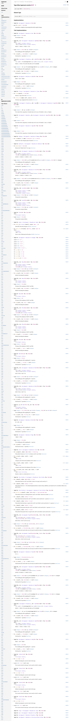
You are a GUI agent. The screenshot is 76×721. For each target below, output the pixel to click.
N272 (2, 525)
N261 (2, 502)
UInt (35, 515)
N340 (2, 658)
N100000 (3, 115)
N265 (2, 511)
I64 (18, 245)
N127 (2, 231)
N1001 (2, 138)
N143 (2, 268)
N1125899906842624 (4, 204)
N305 (2, 591)
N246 (2, 474)
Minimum (17, 266)
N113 (2, 205)
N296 (2, 573)
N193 (2, 368)
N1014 (2, 161)
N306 (2, 593)
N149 (2, 279)
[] (67, 4)
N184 (2, 351)
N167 (2, 314)
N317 (2, 612)
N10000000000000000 (5, 133)
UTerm (29, 557)
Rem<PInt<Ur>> (4, 82)
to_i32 (17, 254)
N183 (2, 350)
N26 (2, 499)
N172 (2, 327)
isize (22, 247)
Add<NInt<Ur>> (4, 20)
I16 (18, 241)
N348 (2, 673)
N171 (2, 323)
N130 (2, 238)
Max (23, 262)
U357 (28, 8)
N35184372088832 (4, 681)
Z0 (34, 76)
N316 (2, 611)
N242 (2, 468)
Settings (67, 2)
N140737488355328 (4, 263)
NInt (25, 8)
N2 (1, 379)
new (2, 12)
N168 (2, 317)
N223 (2, 430)
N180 (2, 343)
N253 (2, 488)
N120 (2, 220)
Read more (28, 56)
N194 (2, 369)
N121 (2, 222)
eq (16, 479)
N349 (2, 675)
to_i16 (17, 251)
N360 (2, 698)
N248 (2, 478)
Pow (29, 515)
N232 (2, 450)
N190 (2, 363)
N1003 (2, 141)
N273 (2, 527)
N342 (2, 662)
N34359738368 (3, 665)
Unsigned (21, 23)
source (64, 4)
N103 (2, 181)
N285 (2, 552)
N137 (2, 253)
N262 (2, 504)
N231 (2, 448)
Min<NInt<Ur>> (4, 55)
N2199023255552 (4, 422)
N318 (2, 614)
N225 (2, 433)
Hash (2, 46)
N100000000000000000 (5, 135)
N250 (2, 483)
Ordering (35, 451)
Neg (2, 68)
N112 (2, 202)
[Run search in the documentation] (39, 2)
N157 (2, 294)
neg (16, 444)
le (16, 501)
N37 (2, 716)
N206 (2, 394)
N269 (2, 519)
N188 (2, 358)
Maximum (17, 312)
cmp (16, 451)
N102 (2, 171)
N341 (2, 660)
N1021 (2, 174)
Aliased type (4, 8)
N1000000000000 (4, 126)
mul (16, 362)
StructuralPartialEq (4, 84)
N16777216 (3, 315)
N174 (2, 330)
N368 (2, 713)
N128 (2, 233)
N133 (2, 245)
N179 (2, 340)
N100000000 (3, 120)
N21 (2, 402)
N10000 (2, 113)
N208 (2, 397)
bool (34, 479)
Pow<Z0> (2, 79)
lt (16, 496)
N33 (2, 637)
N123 (2, 225)
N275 (2, 532)
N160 (2, 300)
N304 (2, 589)
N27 (2, 520)
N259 (2, 497)
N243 (2, 470)
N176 (2, 335)
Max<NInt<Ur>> (4, 50)
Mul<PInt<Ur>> (3, 63)
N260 (2, 501)
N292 (2, 566)
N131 (2, 240)
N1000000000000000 (5, 131)
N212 (2, 407)
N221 (2, 427)
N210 (2, 404)
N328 (2, 634)
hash (17, 224)
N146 (2, 274)
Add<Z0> (2, 23)
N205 (2, 392)
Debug (2, 33)
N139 (2, 258)
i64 (21, 245)
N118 (2, 215)
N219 (2, 420)
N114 (2, 207)
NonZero (2, 69)
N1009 (2, 151)
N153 (2, 287)
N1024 (2, 179)
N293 (2, 568)
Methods (3, 10)
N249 (2, 479)
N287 (2, 555)
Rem (35, 566)
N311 (2, 603)
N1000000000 (3, 121)
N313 (2, 606)
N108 (2, 192)
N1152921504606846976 (5, 210)
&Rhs (26, 483)
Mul (20, 353)
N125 (2, 228)
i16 (21, 241)
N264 (2, 509)
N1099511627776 (4, 195)
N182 (2, 348)
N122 (2, 223)
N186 (2, 355)
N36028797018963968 (5, 699)
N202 (2, 386)
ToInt (20, 654)
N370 (2, 717)
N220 (2, 425)
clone (17, 93)
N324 (2, 626)
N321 (2, 621)
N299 (2, 578)
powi (17, 528)
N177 (2, 337)
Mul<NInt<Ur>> (4, 61)
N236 (2, 456)
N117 (2, 213)
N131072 (2, 241)
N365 (2, 708)
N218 (2, 419)
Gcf (16, 193)
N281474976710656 (4, 545)
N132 (2, 243)
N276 (2, 534)
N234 (2, 453)
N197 (2, 374)
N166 (2, 312)
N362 (2, 703)
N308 (2, 596)
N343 (2, 663)
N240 (2, 465)
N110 (2, 199)
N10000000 (3, 118)
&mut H (37, 228)
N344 (2, 667)
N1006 (2, 146)
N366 (2, 709)
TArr (26, 404)
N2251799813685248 (4, 435)
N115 (2, 208)
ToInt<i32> (3, 92)
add (16, 53)
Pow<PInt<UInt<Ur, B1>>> (5, 78)
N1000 (2, 112)
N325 (2, 627)
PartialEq (3, 73)
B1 (40, 533)
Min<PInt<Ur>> (3, 56)
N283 (2, 548)
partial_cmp (19, 492)
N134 (2, 246)
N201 (2, 384)
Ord (2, 71)
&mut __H (36, 224)
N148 (2, 277)
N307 (2, 594)
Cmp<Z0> (3, 30)
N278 (2, 537)
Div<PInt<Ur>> (3, 38)
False (2, 105)
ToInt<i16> (3, 91)
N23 (2, 443)
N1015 (2, 162)
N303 (2, 588)
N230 (2, 445)
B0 (40, 515)
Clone (2, 25)
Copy (2, 32)
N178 (2, 338)
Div (35, 151)
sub (16, 615)
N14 (2, 259)
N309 (2, 598)
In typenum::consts (6, 100)
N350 (2, 678)
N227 (2, 438)
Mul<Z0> (2, 66)
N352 (2, 683)
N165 (2, 310)
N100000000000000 (5, 130)
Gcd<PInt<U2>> (4, 43)
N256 (2, 493)
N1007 (2, 148)
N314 (2, 607)
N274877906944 (4, 530)
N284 (2, 550)
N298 (2, 576)
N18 (2, 341)
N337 (2, 652)
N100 (2, 110)
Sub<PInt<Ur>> (4, 87)
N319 (2, 616)
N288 (2, 557)
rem (16, 579)
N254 (2, 489)
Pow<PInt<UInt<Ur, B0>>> (5, 76)
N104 (2, 182)
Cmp (18, 61)
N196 (2, 373)
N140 (2, 261)
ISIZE (18, 247)
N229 (2, 442)
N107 (2, 189)
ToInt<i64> (3, 94)
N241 (2, 466)
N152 (2, 286)
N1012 (2, 158)
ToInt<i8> (3, 96)
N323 (2, 624)
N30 (2, 581)
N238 (2, 460)
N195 (2, 371)
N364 (2, 706)
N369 (2, 714)
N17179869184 (3, 325)
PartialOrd (3, 74)
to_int (17, 658)
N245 (2, 473)
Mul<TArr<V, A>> (4, 64)
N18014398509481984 (5, 345)
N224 (2, 432)
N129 (2, 235)
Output (18, 35)
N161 (2, 302)
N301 (2, 584)
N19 (2, 361)
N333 (2, 644)
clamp (17, 469)
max (16, 273)
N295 (2, 571)
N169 (2, 318)
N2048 (2, 391)
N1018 (2, 167)
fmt (16, 138)
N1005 (2, 144)
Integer (2, 48)
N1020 (2, 172)
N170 (2, 322)
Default (2, 35)
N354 (2, 686)
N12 (2, 218)
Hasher (23, 224)
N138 (2, 256)
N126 (2, 230)
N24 (2, 463)
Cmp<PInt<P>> (3, 28)
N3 (1, 580)
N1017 (2, 166)
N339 (2, 655)
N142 (2, 266)
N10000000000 (4, 123)
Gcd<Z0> (2, 45)
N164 (2, 309)
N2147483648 (3, 412)
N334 (2, 645)
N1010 (2, 154)
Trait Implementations (5, 16)
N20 (2, 381)
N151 (2, 284)
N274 (2, 529)
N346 (2, 670)
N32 (2, 617)
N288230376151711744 (5, 558)
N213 (2, 409)
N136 (2, 251)
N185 (2, 353)
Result (38, 138)
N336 (2, 650)
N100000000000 (4, 125)
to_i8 (17, 249)
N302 (2, 586)
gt (16, 505)
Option (39, 492)
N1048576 (3, 184)
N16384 (2, 307)
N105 (2, 185)
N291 (2, 565)
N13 (2, 236)
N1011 (2, 156)
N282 (2, 547)
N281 (2, 543)
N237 (2, 458)
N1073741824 (3, 190)
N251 (2, 484)
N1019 (2, 169)
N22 (2, 424)
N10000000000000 (4, 128)
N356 (2, 690)
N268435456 (3, 517)
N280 (2, 542)
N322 (2, 622)
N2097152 (3, 401)
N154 (2, 289)
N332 (2, 642)
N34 (2, 657)
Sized (19, 232)
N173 (2, 328)
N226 (2, 437)
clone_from (18, 97)
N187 (2, 356)
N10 (2, 108)
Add (35, 40)
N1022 (2, 176)
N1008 (2, 149)
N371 (2, 719)
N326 (2, 629)
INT (18, 663)
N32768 (2, 632)
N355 (2, 688)
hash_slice (18, 228)
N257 (2, 494)
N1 (1, 107)
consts (29, 5)
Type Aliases (4, 103)
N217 (2, 417)
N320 (2, 619)
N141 (2, 264)
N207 (2, 396)
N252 (2, 486)
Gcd (23, 188)
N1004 (2, 143)
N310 (2, 601)
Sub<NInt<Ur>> (4, 86)
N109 (2, 194)
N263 (2, 507)
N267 (2, 514)
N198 (2, 376)
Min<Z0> (2, 58)
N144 (2, 269)
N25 (2, 481)
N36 (2, 696)
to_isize (18, 258)
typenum (3, 1)
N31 (2, 599)
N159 (2, 297)
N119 (2, 217)
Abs (2, 18)
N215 (2, 414)
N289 (2, 560)
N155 (2, 291)
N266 (2, 512)
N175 (2, 332)
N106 (2, 187)
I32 (18, 243)
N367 (2, 711)
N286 (2, 553)
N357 (2, 6)
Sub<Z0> (2, 89)
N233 (2, 451)
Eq (1, 40)
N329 (2, 635)
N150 (2, 282)
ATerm (23, 353)
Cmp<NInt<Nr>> (4, 27)
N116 (2, 212)
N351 (2, 680)
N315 (2, 609)
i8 (20, 239)
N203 (2, 387)
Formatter (28, 138)
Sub (35, 603)
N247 (2, 476)
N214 (2, 410)
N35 (2, 676)
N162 (2, 304)
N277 (2, 535)
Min (27, 264)
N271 (2, 524)
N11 (2, 197)
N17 (2, 320)
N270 (2, 522)
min (16, 319)
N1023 (2, 177)
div (16, 164)
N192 (2, 366)
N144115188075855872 (5, 271)
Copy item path (35, 5)
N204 (2, 389)
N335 (2, 647)
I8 (17, 239)
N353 (2, 685)
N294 (2, 570)
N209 (2, 399)
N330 (2, 639)
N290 (2, 563)
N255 (2, 491)
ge (16, 509)
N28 (2, 540)
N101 (2, 153)
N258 (2, 496)
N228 (2, 440)
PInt (23, 35)
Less (23, 120)
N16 (2, 299)
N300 (2, 583)
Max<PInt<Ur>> (4, 51)
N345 (2, 668)
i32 (21, 243)
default (18, 145)
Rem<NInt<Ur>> (4, 81)
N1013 (2, 159)
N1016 (2, 164)
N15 (2, 281)
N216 (2, 415)
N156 (2, 292)
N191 (2, 364)
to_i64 (17, 256)
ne (16, 483)
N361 (2, 701)
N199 (2, 378)
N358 (2, 693)
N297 (2, 575)
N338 (2, 653)
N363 (2, 704)
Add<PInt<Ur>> (4, 22)
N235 (2, 455)
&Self (34, 97)
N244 (2, 471)
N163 (2, 305)
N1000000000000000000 (5, 136)
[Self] (29, 228)
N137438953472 (4, 254)
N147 (2, 276)
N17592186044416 (4, 333)
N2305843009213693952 (5, 447)
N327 (2, 630)
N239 (2, 461)
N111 (2, 200)
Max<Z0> (2, 53)
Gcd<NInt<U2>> (4, 41)
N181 (2, 346)
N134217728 (3, 248)
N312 (2, 604)
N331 (2, 640)
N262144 (2, 506)
